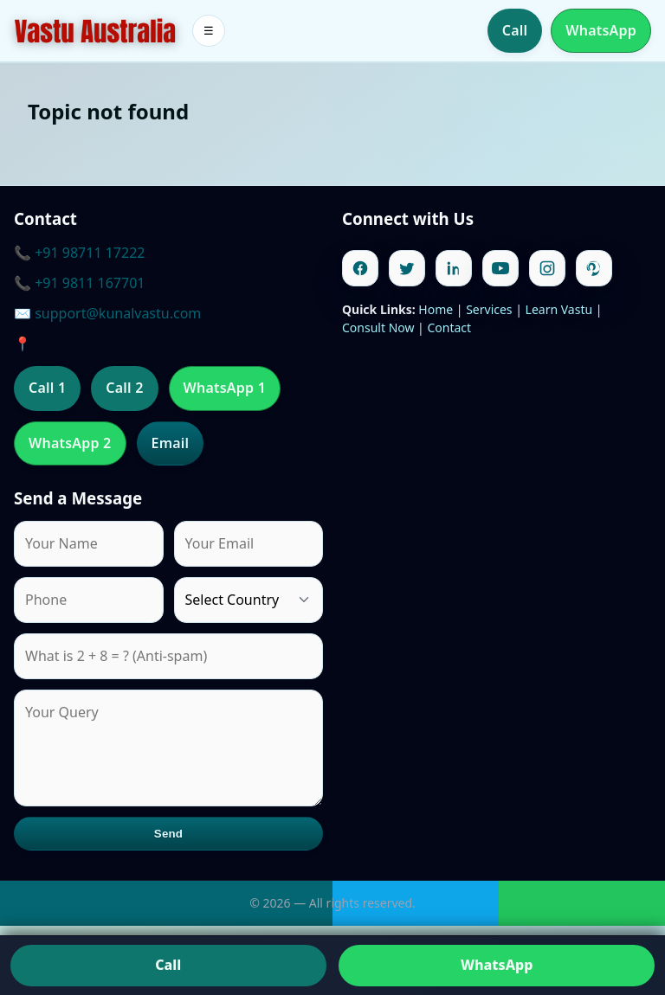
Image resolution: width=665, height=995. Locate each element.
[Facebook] (360, 268)
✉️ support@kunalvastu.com (107, 313)
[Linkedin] (454, 268)
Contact (449, 327)
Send (168, 833)
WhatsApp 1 (225, 387)
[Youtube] (500, 268)
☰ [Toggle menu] (208, 30)
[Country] (249, 600)
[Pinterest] (594, 268)
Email (171, 443)
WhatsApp (600, 30)
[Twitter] (407, 268)
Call (515, 30)
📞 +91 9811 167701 (79, 282)
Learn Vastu (559, 309)
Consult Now (378, 327)
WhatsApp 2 (70, 443)
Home (435, 309)
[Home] (95, 30)
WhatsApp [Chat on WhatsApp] (497, 964)
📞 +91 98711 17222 (79, 252)
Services (489, 309)
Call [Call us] (168, 964)
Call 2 (124, 387)
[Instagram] (547, 268)
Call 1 (47, 387)
